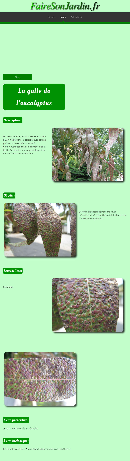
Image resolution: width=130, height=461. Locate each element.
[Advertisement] (65, 44)
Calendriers (76, 17)
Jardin (63, 17)
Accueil (52, 17)
